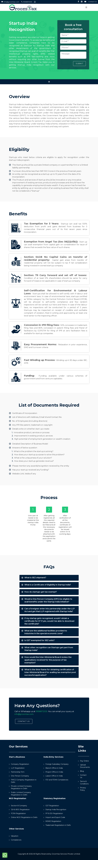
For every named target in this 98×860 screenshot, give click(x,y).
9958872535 (26, 2)
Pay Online (84, 761)
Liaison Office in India (54, 776)
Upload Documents (85, 766)
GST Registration (52, 806)
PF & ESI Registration (54, 813)
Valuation (14, 836)
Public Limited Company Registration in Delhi (21, 793)
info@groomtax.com (10, 2)
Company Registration (20, 764)
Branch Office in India (54, 768)
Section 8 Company (19, 806)
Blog (82, 771)
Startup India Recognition (55, 809)
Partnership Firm (17, 772)
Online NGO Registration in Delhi (24, 817)
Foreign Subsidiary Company (57, 764)
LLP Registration (18, 768)
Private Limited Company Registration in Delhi (21, 787)
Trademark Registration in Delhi (58, 825)
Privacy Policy (83, 789)
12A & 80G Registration (20, 809)
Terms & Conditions (84, 782)
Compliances (16, 840)
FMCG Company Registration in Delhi (23, 781)
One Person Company (20, 776)
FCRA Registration (18, 813)
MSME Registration (53, 821)
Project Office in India (54, 772)
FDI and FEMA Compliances (56, 780)
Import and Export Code (55, 817)
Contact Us (92, 2)
